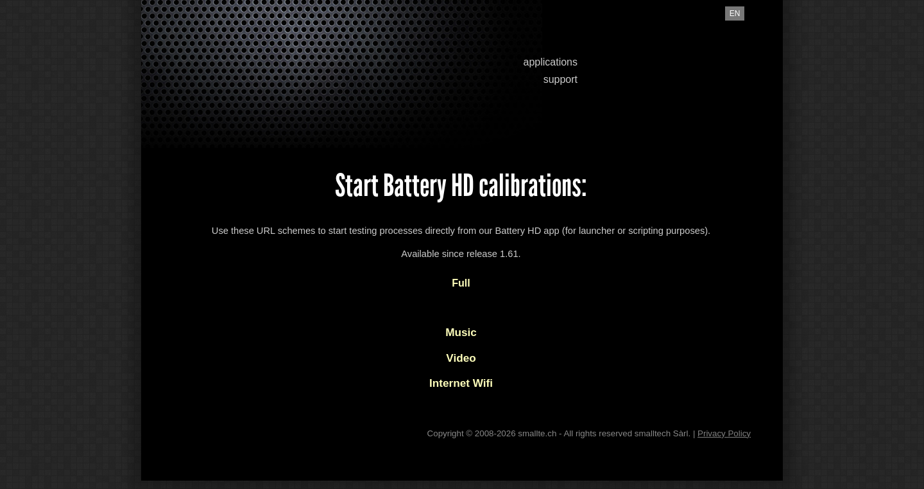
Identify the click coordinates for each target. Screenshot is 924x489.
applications (551, 62)
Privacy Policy (724, 433)
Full (461, 283)
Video (460, 357)
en (735, 13)
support (560, 79)
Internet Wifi (461, 383)
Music (461, 332)
